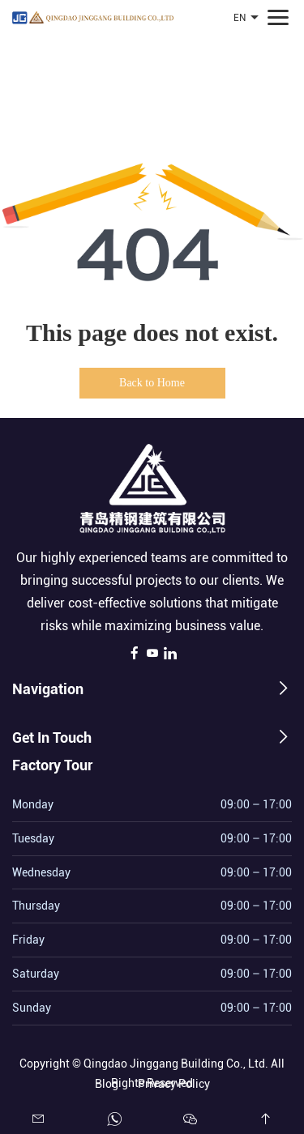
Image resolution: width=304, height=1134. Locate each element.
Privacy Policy (174, 1081)
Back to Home (152, 383)
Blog (106, 1081)
